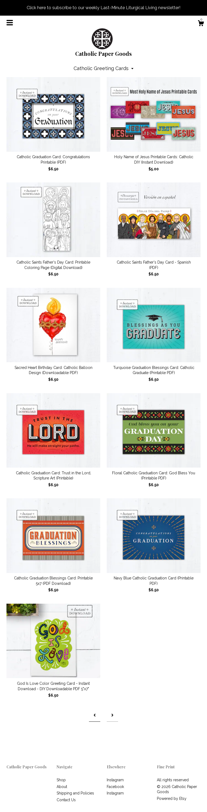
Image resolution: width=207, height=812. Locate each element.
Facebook (115, 787)
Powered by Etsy (172, 798)
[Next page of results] (112, 715)
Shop (61, 780)
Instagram (115, 780)
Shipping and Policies (75, 793)
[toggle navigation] (9, 22)
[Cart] (201, 24)
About (62, 787)
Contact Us (66, 800)
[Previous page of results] (94, 715)
